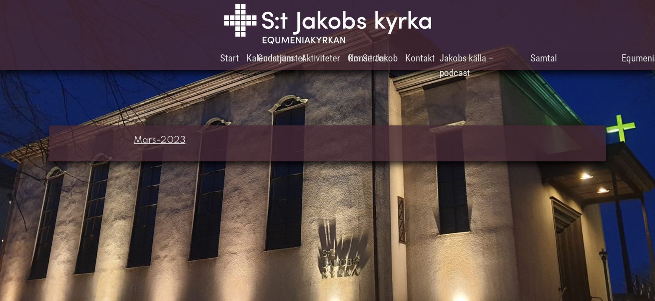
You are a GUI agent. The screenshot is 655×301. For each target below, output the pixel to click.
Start (229, 58)
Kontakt (420, 58)
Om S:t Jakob (373, 58)
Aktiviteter (320, 58)
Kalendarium (270, 58)
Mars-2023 (159, 140)
